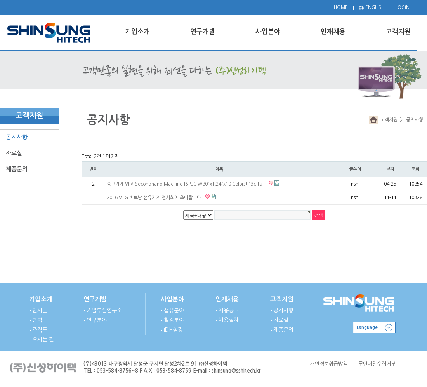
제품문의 (17, 169)
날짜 (390, 169)
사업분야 (172, 299)
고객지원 (387, 119)
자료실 (14, 153)
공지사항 (17, 137)
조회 (415, 169)
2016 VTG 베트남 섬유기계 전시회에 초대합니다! (155, 197)
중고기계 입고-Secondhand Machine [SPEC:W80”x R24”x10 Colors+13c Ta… (187, 184)
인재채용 (227, 299)
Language (367, 327)
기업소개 (40, 299)
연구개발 (95, 299)
